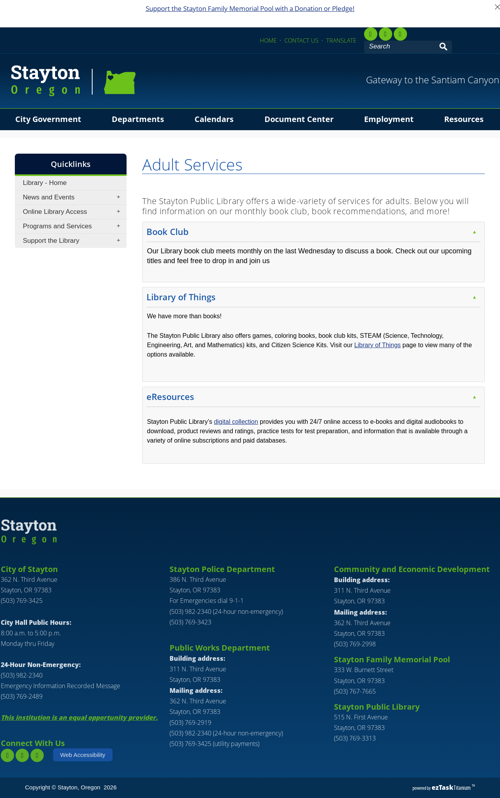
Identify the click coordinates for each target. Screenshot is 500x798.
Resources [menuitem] (464, 119)
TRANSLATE (341, 40)
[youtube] (400, 34)
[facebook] (370, 34)
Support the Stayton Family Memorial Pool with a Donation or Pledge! (250, 8)
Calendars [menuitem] (214, 119)
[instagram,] (385, 34)
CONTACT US (301, 40)
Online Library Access (74, 212)
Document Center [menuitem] (299, 119)
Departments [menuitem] (138, 119)
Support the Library (74, 240)
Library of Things (377, 345)
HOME (268, 40)
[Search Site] (400, 46)
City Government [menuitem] (48, 119)
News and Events (74, 197)
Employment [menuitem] (389, 119)
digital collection (236, 421)
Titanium (452, 787)
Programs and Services (74, 226)
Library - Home (44, 182)
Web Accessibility (82, 754)
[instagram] (22, 755)
